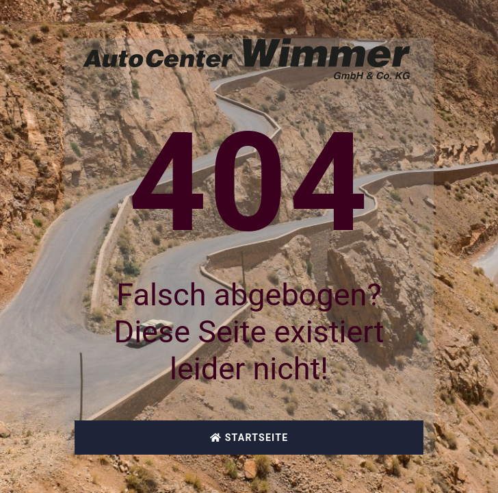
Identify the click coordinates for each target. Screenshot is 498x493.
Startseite (249, 437)
